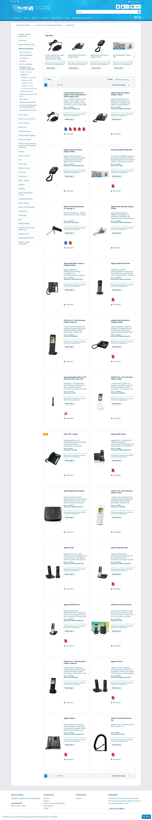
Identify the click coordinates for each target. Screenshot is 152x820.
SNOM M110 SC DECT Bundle (121, 605)
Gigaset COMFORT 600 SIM (120, 263)
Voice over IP (23, 99)
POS (19, 160)
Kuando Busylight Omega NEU (122, 56)
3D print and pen (24, 156)
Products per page (118, 85)
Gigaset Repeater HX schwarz (74, 491)
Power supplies (23, 203)
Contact (46, 801)
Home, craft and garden (26, 207)
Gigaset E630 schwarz (118, 434)
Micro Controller (24, 123)
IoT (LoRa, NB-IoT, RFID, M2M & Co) (26, 229)
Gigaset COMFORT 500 (71, 605)
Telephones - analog (27, 86)
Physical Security (24, 168)
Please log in (50, 68)
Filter (48, 79)
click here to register (117, 809)
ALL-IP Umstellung (25, 64)
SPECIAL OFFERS (23, 224)
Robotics (21, 152)
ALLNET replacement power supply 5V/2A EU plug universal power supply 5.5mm (54, 57)
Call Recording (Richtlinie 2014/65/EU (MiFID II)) (28, 106)
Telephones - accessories (29, 77)
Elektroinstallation (24, 131)
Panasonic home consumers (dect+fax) (26, 68)
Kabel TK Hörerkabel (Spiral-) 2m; (121, 719)
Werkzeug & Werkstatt (26, 238)
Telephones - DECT (27, 83)
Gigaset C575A (69, 548)
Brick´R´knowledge (24, 139)
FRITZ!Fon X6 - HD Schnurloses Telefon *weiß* (122, 378)
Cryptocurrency (23, 234)
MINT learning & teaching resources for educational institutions (27, 145)
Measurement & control (26, 44)
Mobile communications (27, 102)
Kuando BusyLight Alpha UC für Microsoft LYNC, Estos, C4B (75, 378)
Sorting (110, 79)
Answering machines (26, 91)
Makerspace (22, 127)
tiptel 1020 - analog (70, 434)
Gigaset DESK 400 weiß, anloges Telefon (122, 207)
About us (47, 798)
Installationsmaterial (25, 199)
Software (21, 184)
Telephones (23, 75)
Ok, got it (146, 817)
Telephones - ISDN (27, 80)
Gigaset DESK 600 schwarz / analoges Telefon (120, 321)
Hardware (21, 189)
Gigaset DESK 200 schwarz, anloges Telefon (99, 56)
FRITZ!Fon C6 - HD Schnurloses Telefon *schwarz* (74, 321)
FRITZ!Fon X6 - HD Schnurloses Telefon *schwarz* (74, 662)
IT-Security (22, 172)
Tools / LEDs (22, 164)
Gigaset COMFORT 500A (119, 548)
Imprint (46, 808)
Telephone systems (26, 72)
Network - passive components (24, 35)
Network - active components (24, 243)
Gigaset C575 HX (117, 661)
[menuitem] (118, 7)
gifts (19, 219)
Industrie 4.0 (22, 176)
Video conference (25, 52)
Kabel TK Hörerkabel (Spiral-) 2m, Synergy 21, (74, 207)
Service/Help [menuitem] (134, 2)
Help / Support (49, 806)
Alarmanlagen (23, 115)
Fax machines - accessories (29, 88)
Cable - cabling (23, 180)
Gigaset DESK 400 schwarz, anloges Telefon (77, 56)
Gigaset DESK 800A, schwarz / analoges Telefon (74, 264)
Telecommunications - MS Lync (28, 95)
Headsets (22, 61)
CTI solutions (23, 58)
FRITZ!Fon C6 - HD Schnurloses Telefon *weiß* (122, 492)
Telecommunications (25, 49)
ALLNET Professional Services (25, 194)
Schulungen (22, 215)
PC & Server (22, 40)
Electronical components (26, 119)
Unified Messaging (25, 55)
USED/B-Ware (23, 211)
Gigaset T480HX (69, 718)
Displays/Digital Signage (26, 135)
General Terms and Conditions (54, 803)
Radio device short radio (27, 110)
